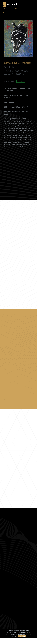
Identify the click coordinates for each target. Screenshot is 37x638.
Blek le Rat (9, 66)
